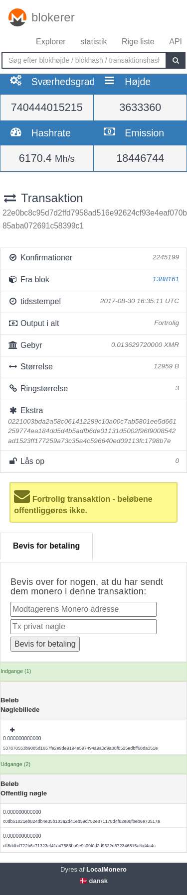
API (175, 41)
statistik (93, 41)
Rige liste (138, 41)
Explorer (51, 41)
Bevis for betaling (46, 546)
